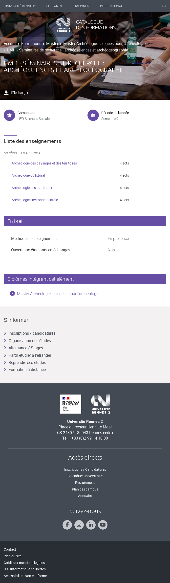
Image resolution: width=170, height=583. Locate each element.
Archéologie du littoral (28, 175)
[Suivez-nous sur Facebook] (67, 525)
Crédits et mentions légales (24, 562)
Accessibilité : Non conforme (25, 575)
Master (52, 43)
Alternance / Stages (23, 347)
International (111, 6)
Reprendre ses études (25, 362)
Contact (10, 549)
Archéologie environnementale (35, 199)
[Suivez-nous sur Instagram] (79, 525)
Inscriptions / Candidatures (85, 469)
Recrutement (85, 482)
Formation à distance (25, 369)
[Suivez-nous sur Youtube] (102, 525)
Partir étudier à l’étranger (27, 355)
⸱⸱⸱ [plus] (164, 6)
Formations (31, 43)
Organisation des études (27, 340)
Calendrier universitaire (85, 475)
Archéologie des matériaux (32, 187)
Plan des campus (85, 489)
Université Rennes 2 (20, 6)
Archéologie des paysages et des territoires (44, 163)
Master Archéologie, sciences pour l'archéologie (104, 43)
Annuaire (85, 495)
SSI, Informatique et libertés (25, 569)
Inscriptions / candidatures (29, 333)
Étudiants (54, 6)
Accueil (10, 43)
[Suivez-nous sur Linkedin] (91, 525)
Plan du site (12, 556)
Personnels (81, 6)
